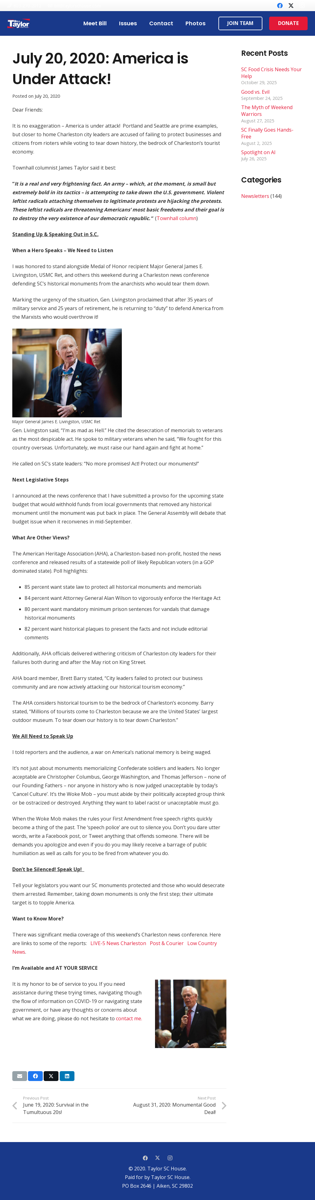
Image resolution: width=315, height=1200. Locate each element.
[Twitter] (291, 5)
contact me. (129, 1018)
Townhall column (176, 218)
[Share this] (35, 1076)
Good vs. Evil (255, 91)
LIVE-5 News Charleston (118, 943)
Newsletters (255, 196)
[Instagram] (302, 5)
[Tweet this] (51, 1076)
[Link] (18, 23)
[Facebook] (279, 5)
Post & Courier (167, 943)
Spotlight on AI (258, 152)
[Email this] (19, 1076)
